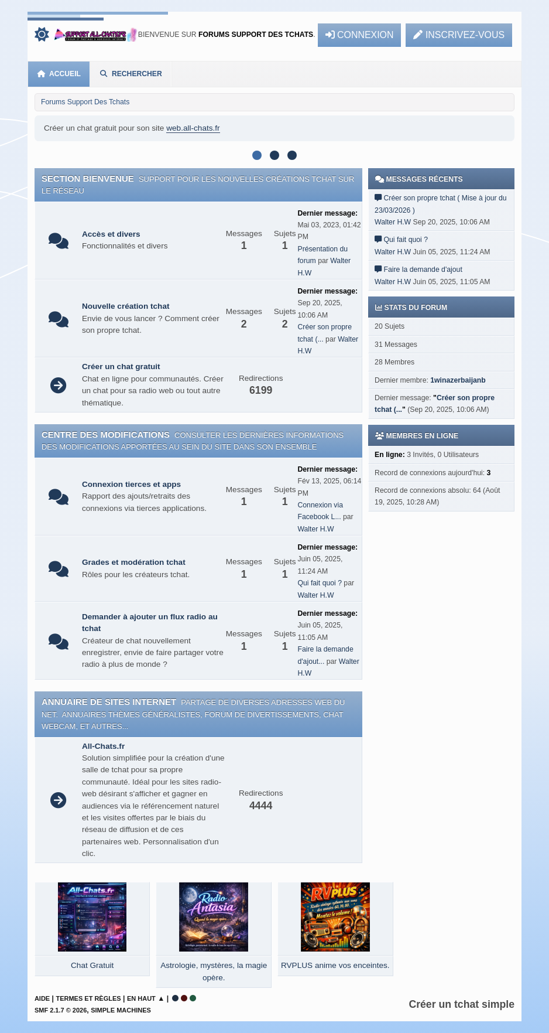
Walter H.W (315, 529)
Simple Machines (121, 1010)
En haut (141, 998)
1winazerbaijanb (458, 380)
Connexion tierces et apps (131, 484)
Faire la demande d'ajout (423, 269)
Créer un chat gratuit (121, 366)
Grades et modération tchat (134, 562)
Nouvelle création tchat (126, 306)
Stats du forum (411, 308)
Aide (42, 998)
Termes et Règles (88, 998)
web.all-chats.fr (192, 128)
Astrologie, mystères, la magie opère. (213, 971)
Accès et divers (111, 234)
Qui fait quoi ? (319, 583)
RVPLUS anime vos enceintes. (335, 965)
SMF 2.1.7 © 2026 (61, 1010)
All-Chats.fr (103, 746)
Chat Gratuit (92, 965)
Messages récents (419, 179)
